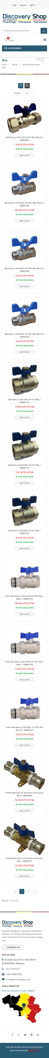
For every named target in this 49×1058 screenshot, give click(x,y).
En (33, 5)
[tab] (20, 85)
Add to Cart (24, 876)
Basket (9, 41)
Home (4, 65)
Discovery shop (28, 1047)
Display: (17, 93)
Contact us (13, 947)
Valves (15, 65)
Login (14, 5)
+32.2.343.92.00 (13, 969)
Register (23, 5)
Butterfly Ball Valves (31, 65)
